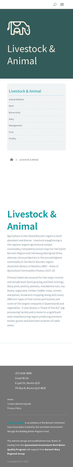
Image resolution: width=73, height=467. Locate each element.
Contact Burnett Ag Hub (19, 403)
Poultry (12, 138)
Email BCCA (22, 378)
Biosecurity (14, 112)
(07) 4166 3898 (23, 373)
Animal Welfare (16, 99)
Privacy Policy (14, 408)
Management (15, 125)
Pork (11, 132)
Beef (11, 105)
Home (10, 399)
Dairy (11, 119)
